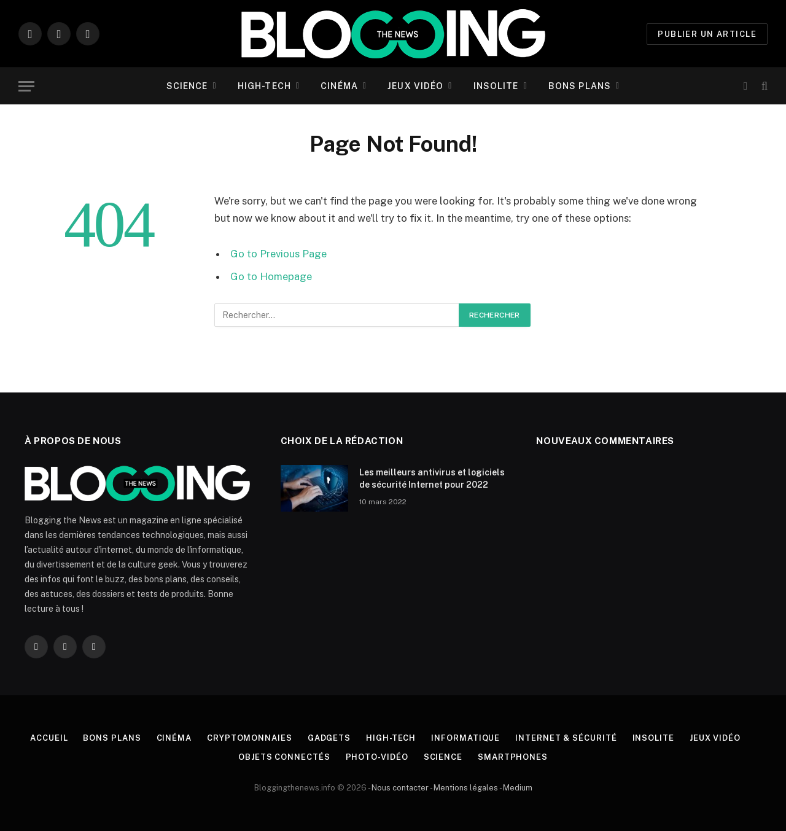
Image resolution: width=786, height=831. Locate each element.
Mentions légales (466, 787)
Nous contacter (400, 787)
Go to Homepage (271, 276)
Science (187, 86)
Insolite (496, 86)
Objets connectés (284, 757)
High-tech (264, 86)
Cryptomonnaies (249, 738)
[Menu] (26, 86)
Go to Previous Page (278, 254)
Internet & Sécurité (566, 738)
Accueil (49, 738)
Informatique (465, 738)
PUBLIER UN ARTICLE (707, 34)
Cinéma (339, 86)
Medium (517, 787)
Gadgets (329, 738)
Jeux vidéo (415, 86)
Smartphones (513, 757)
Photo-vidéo (377, 757)
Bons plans (579, 86)
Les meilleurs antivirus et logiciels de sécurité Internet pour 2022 (432, 478)
